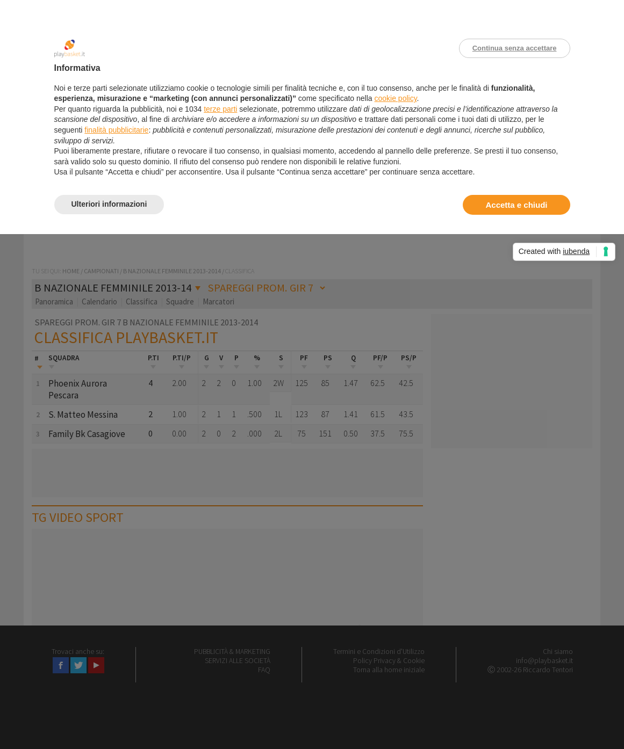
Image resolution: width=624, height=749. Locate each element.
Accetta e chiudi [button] (516, 204)
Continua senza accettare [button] (514, 48)
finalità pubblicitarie (116, 130)
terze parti (220, 109)
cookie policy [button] (395, 98)
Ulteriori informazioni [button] (109, 204)
